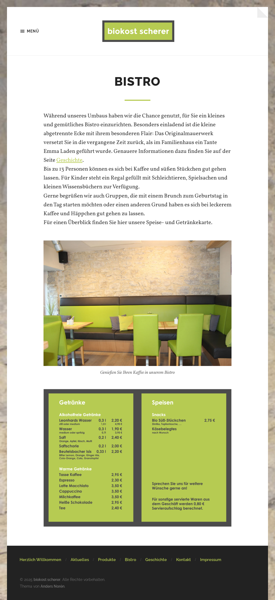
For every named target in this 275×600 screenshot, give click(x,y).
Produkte (107, 559)
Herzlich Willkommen (40, 559)
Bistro (130, 559)
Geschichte (69, 160)
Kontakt (183, 559)
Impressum (210, 559)
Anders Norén (52, 586)
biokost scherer (47, 579)
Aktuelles (80, 559)
